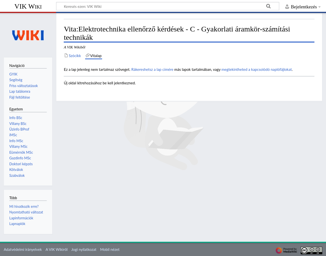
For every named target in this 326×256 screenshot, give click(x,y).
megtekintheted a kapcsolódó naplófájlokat (256, 69)
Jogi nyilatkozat (83, 249)
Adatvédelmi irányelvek (23, 249)
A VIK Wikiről (56, 249)
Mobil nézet (110, 249)
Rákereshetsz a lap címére (152, 69)
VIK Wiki (28, 6)
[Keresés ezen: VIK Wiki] (167, 6)
